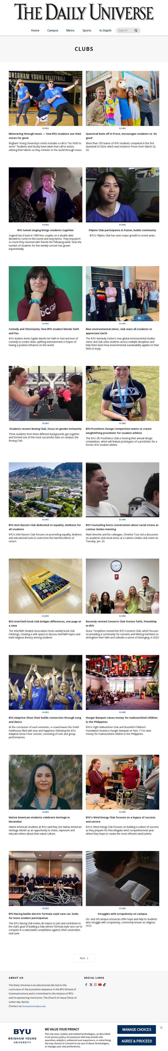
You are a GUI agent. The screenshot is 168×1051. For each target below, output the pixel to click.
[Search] (128, 30)
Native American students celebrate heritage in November (40, 827)
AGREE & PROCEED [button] (137, 1041)
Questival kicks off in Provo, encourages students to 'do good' (121, 135)
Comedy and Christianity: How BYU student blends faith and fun (39, 334)
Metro (70, 30)
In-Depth (105, 30)
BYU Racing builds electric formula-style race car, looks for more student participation (44, 926)
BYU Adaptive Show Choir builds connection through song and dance (40, 727)
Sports (87, 30)
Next (84, 970)
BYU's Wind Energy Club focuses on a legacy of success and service (118, 827)
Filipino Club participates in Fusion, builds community (122, 231)
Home (35, 30)
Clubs (45, 128)
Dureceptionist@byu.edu (36, 1018)
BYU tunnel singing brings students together (40, 231)
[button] (162, 1029)
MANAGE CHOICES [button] (136, 1029)
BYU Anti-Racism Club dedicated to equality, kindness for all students (39, 535)
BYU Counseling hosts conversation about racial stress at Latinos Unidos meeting (122, 535)
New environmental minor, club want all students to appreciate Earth (121, 334)
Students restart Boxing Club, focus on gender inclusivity (43, 434)
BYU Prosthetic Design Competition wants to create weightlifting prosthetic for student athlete (121, 436)
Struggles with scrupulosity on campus (122, 921)
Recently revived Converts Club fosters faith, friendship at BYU (120, 631)
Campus (52, 30)
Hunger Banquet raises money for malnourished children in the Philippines (121, 727)
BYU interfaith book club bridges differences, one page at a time (37, 631)
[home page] (84, 15)
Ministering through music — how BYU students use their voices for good (43, 135)
